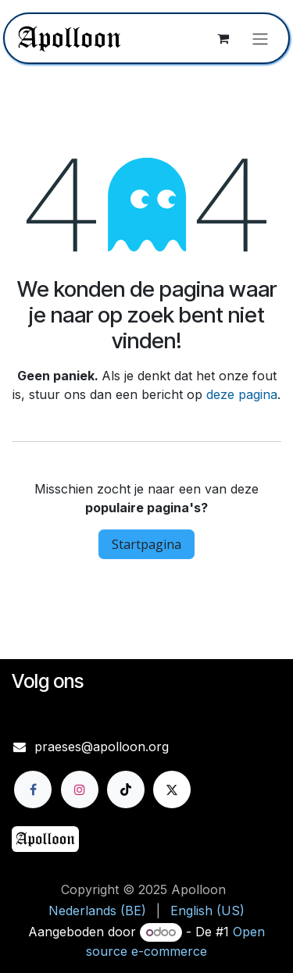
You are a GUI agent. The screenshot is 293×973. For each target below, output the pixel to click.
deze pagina (241, 394)
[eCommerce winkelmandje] (222, 38)
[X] (172, 789)
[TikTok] (126, 789)
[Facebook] (33, 789)
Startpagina (146, 544)
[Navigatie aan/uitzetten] (260, 38)
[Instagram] (79, 789)
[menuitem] (97, 910)
